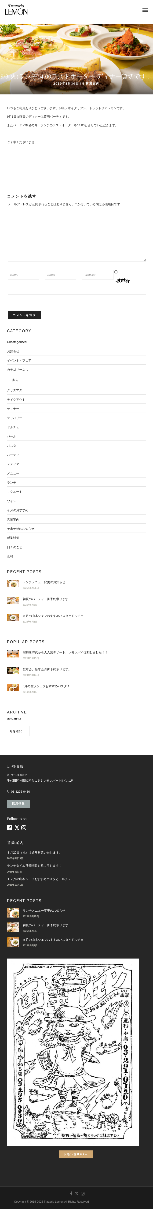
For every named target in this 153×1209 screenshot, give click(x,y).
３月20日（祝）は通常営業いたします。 (34, 852)
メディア (13, 464)
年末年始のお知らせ (20, 528)
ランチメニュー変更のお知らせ (44, 582)
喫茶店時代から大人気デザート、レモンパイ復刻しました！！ (65, 652)
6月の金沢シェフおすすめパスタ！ (46, 686)
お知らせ (13, 351)
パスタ (11, 446)
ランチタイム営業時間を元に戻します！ (34, 865)
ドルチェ (13, 427)
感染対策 (13, 538)
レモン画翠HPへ (76, 1154)
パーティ (13, 455)
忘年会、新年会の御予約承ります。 (47, 669)
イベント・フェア (19, 360)
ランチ (11, 482)
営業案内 (93, 83)
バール (11, 436)
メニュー (13, 473)
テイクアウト (16, 399)
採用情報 (18, 803)
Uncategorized (17, 342)
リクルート (14, 491)
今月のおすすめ (17, 510)
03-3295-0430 (20, 791)
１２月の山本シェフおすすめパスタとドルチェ (39, 879)
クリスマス (14, 390)
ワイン (11, 501)
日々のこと (14, 547)
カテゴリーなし (17, 369)
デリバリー (14, 418)
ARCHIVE (14, 718)
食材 (10, 556)
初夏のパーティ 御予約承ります (45, 599)
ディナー (13, 408)
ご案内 (13, 380)
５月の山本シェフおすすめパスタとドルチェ (53, 616)
